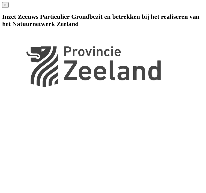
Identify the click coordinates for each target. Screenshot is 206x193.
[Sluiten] (5, 5)
